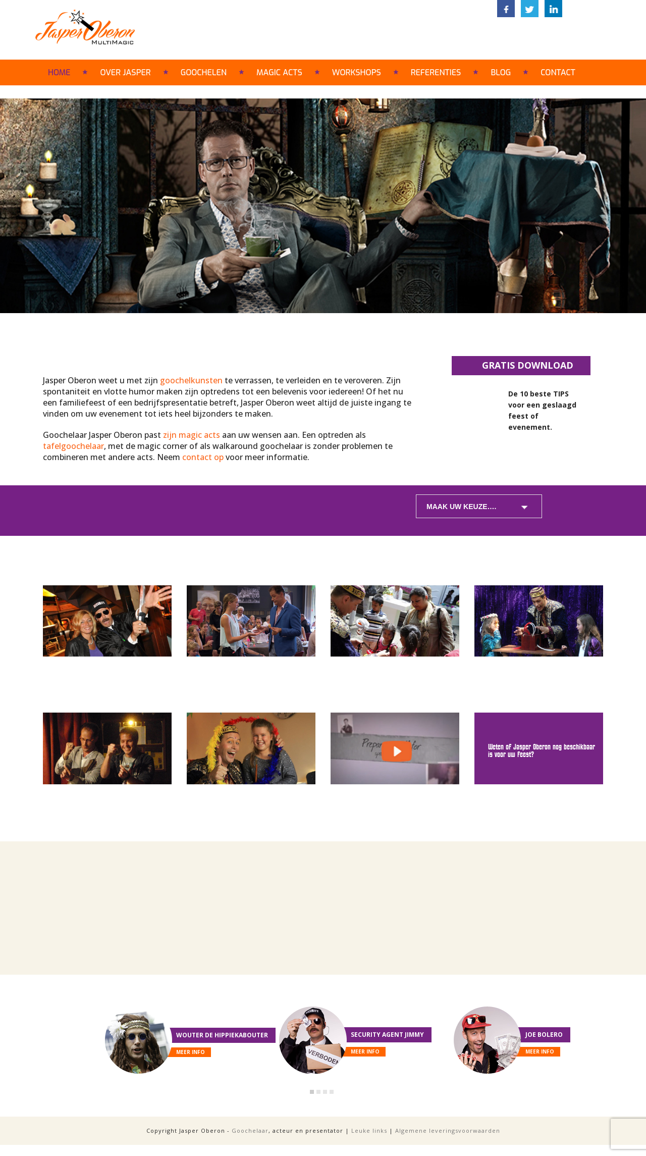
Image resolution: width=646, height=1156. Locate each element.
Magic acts (279, 72)
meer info (190, 1052)
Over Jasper (125, 72)
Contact (558, 72)
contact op (203, 457)
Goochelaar (250, 1130)
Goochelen (204, 72)
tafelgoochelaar (73, 445)
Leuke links (369, 1130)
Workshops (356, 72)
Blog (501, 72)
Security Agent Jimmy (387, 1034)
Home (59, 72)
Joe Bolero (544, 1034)
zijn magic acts (191, 434)
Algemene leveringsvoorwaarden (447, 1130)
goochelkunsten (191, 380)
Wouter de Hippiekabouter (222, 1035)
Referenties (436, 72)
